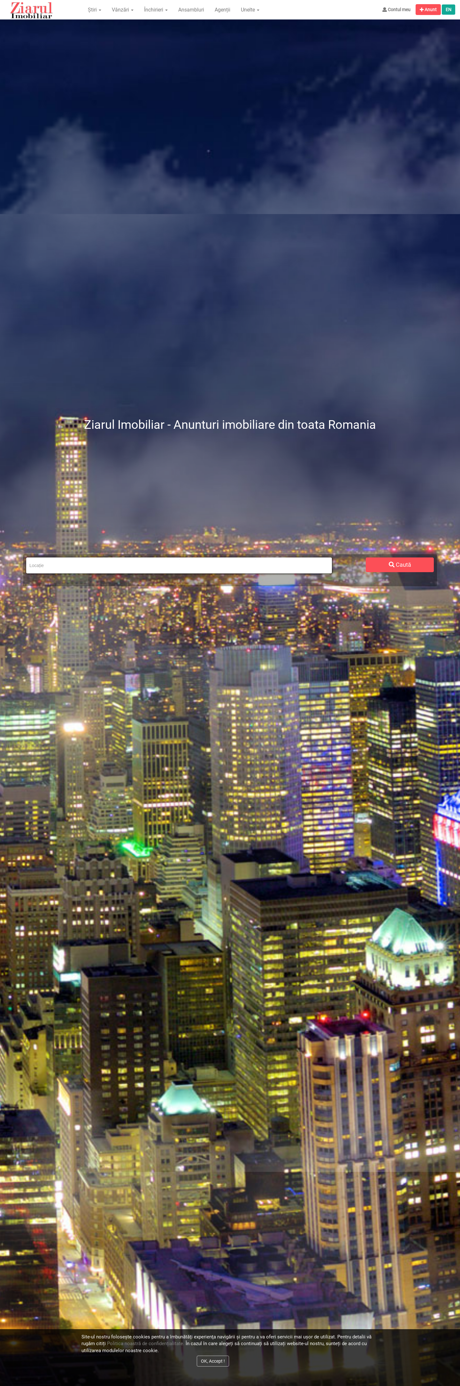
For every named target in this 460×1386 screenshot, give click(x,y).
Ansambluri (191, 10)
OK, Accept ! (213, 1361)
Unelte (250, 10)
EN (448, 9)
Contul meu (396, 9)
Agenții (222, 10)
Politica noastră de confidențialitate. (145, 1343)
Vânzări (123, 10)
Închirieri (156, 10)
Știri (94, 10)
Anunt (428, 9)
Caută (400, 564)
